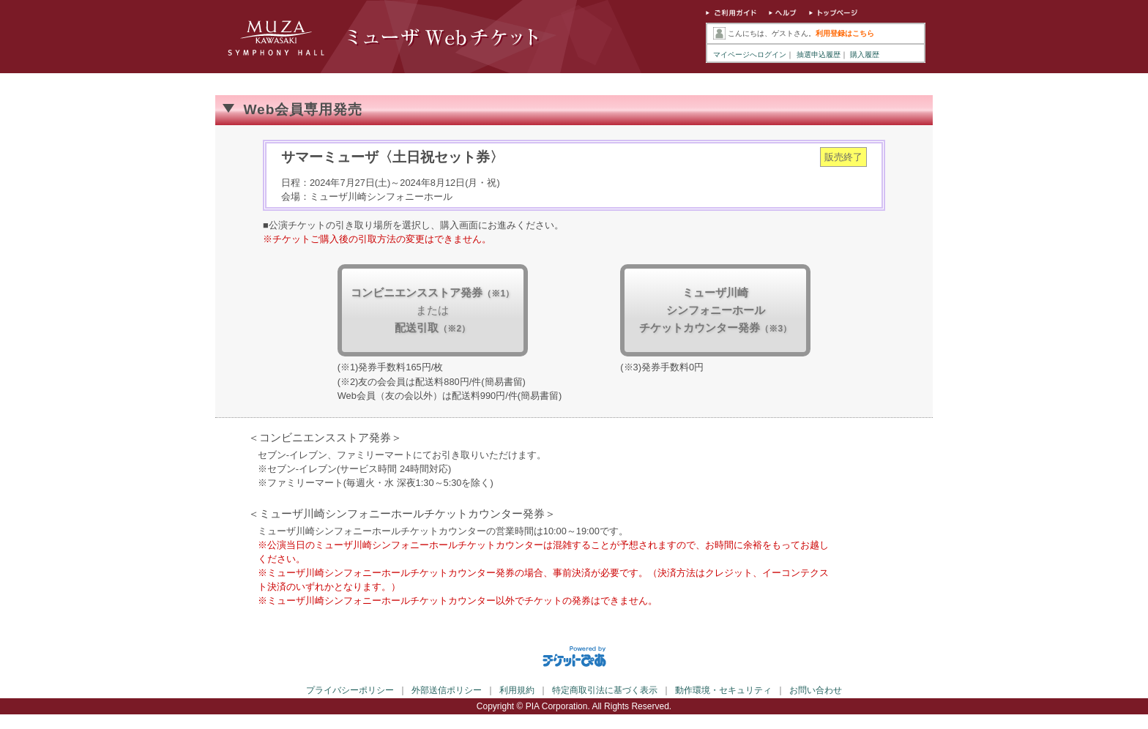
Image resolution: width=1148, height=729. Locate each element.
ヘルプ (783, 14)
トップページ (834, 14)
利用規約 (516, 690)
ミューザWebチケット (387, 36)
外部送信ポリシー (446, 690)
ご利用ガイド (731, 14)
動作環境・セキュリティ (723, 690)
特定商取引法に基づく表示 (604, 690)
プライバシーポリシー (350, 690)
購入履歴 (864, 55)
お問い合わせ (815, 690)
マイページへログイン (749, 55)
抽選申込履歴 (818, 55)
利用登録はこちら (845, 33)
